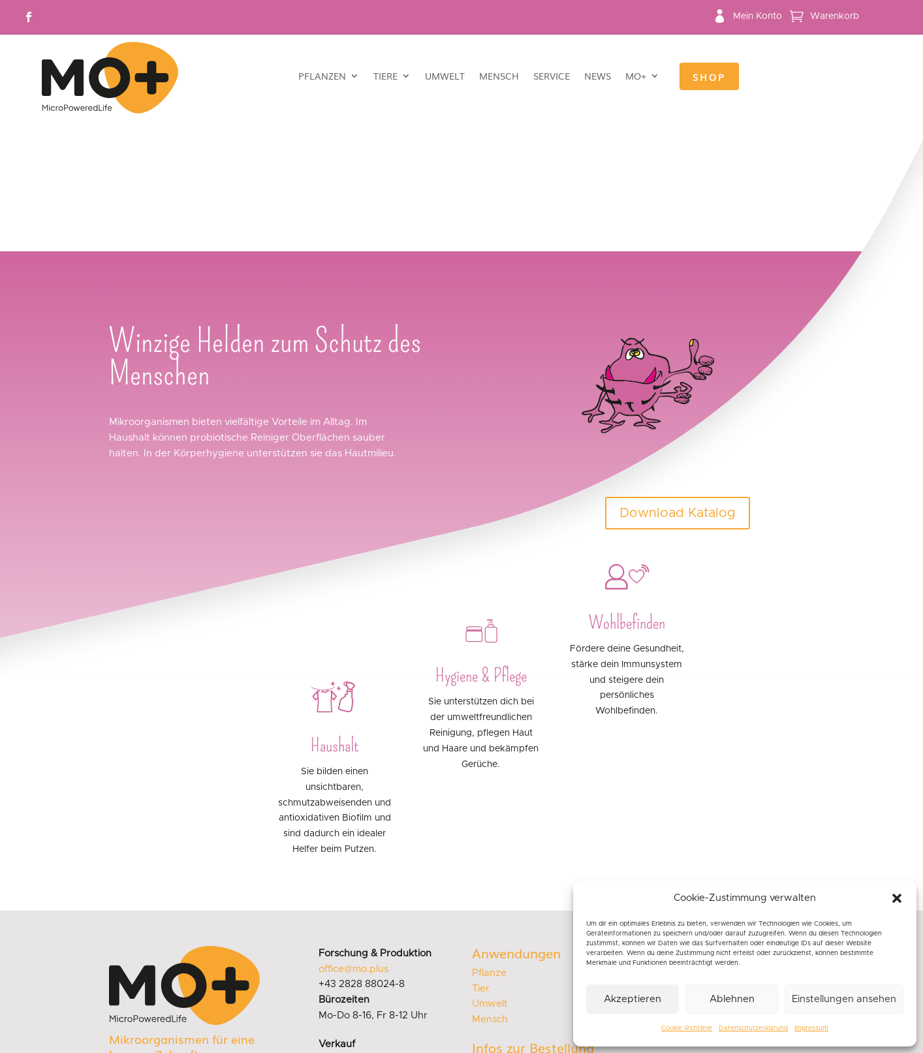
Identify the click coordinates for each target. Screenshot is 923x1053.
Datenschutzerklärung (753, 1028)
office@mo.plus (353, 839)
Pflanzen (322, 76)
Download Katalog (677, 383)
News (597, 76)
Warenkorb (834, 16)
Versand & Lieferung (519, 939)
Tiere (385, 76)
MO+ (635, 76)
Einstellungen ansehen (844, 999)
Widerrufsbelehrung (519, 974)
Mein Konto (757, 16)
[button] (896, 898)
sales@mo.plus (352, 930)
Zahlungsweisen (510, 957)
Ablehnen (732, 999)
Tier (481, 859)
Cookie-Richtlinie (686, 1028)
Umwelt (445, 76)
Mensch (499, 76)
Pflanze (489, 843)
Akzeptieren (632, 999)
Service (551, 76)
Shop (709, 78)
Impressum (811, 1028)
